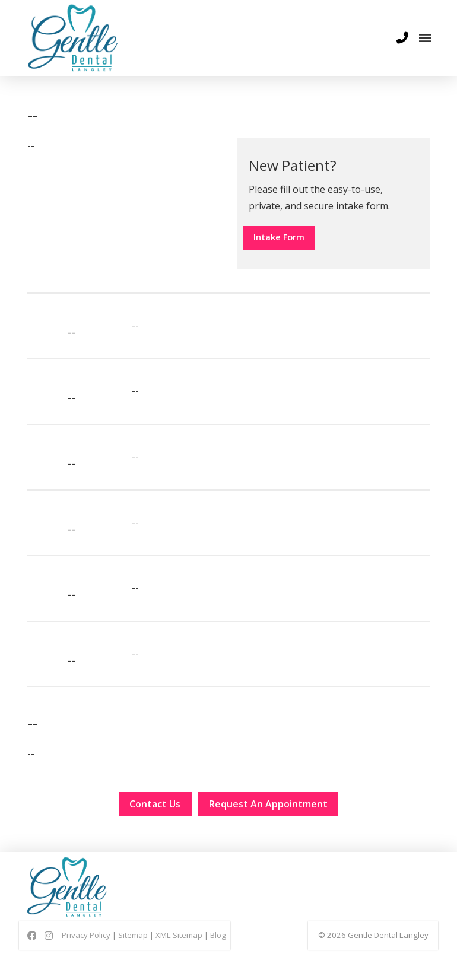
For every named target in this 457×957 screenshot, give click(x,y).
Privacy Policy (86, 942)
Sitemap (133, 942)
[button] (402, 37)
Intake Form (287, 237)
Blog (218, 942)
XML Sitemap (178, 942)
